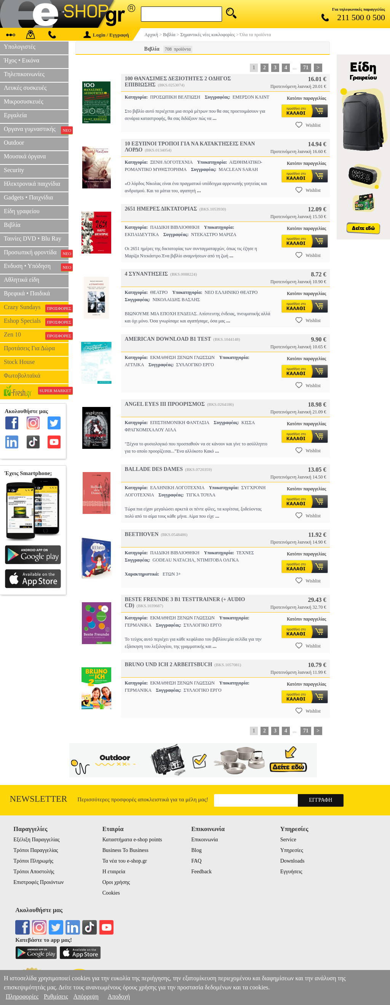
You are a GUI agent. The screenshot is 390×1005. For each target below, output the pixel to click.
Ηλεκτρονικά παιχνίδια (32, 183)
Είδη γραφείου (22, 211)
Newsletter (38, 799)
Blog (196, 850)
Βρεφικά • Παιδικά (27, 293)
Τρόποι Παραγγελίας (35, 850)
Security (14, 170)
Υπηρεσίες (291, 850)
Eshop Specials (36, 321)
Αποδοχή (119, 996)
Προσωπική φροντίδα (36, 253)
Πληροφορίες (22, 996)
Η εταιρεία (113, 871)
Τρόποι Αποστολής (33, 871)
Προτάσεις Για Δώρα (29, 348)
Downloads (292, 861)
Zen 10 (36, 335)
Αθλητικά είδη (21, 279)
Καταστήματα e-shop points (132, 839)
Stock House (19, 362)
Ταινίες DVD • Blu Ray (32, 238)
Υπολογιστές (19, 46)
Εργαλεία (15, 115)
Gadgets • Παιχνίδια (28, 197)
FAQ (196, 861)
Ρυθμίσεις (56, 996)
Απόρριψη (85, 996)
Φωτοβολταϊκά (22, 375)
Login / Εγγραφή (106, 35)
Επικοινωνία (204, 839)
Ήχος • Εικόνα (21, 60)
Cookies (111, 893)
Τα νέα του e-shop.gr (124, 861)
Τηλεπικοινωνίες (24, 74)
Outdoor (14, 142)
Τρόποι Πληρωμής (33, 861)
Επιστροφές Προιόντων (38, 882)
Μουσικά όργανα (25, 156)
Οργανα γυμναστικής (36, 130)
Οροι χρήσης (116, 882)
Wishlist (308, 124)
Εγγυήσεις (291, 871)
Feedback (201, 871)
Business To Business (125, 850)
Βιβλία (12, 225)
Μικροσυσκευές (23, 101)
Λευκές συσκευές (25, 88)
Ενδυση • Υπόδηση (36, 267)
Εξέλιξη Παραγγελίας (36, 839)
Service (288, 839)
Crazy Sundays (36, 308)
